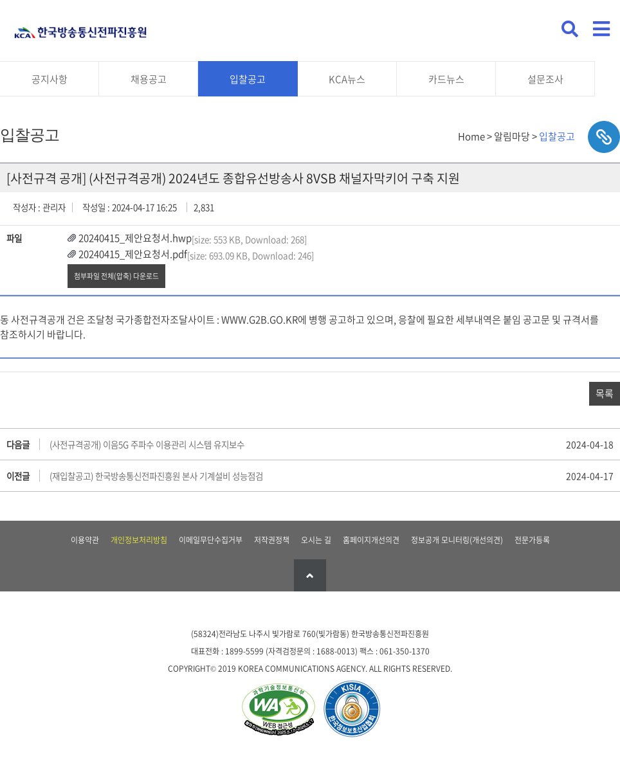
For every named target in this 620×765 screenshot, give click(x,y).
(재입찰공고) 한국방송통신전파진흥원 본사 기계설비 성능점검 (156, 475)
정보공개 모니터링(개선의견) (457, 540)
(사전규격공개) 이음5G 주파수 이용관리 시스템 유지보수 (147, 444)
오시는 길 (316, 540)
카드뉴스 (446, 79)
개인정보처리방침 (139, 540)
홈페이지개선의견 (371, 540)
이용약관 (85, 540)
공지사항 (50, 79)
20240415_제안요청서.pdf (132, 254)
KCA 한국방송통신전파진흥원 (80, 27)
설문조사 (545, 79)
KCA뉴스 (347, 79)
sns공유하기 (604, 137)
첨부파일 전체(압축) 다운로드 (116, 276)
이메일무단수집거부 (210, 540)
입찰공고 (248, 79)
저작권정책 (271, 540)
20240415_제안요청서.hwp (135, 238)
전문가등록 (532, 540)
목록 (605, 393)
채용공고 (149, 79)
